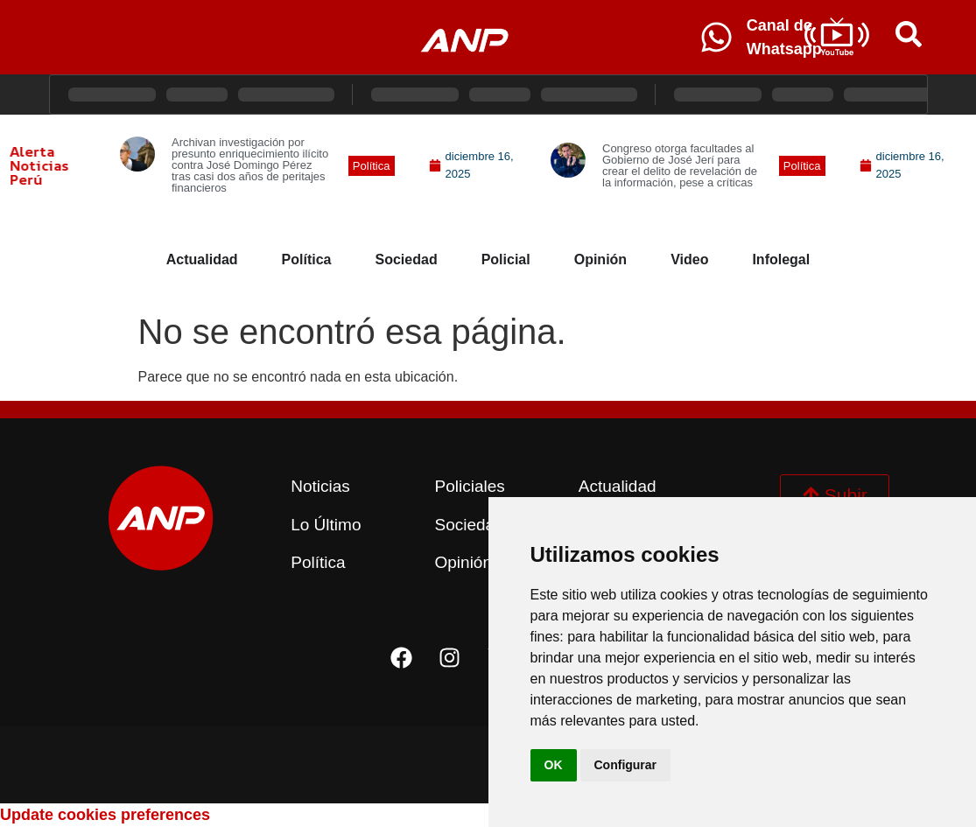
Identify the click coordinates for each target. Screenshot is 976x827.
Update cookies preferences (105, 814)
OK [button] (553, 765)
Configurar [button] (625, 765)
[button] (371, 166)
